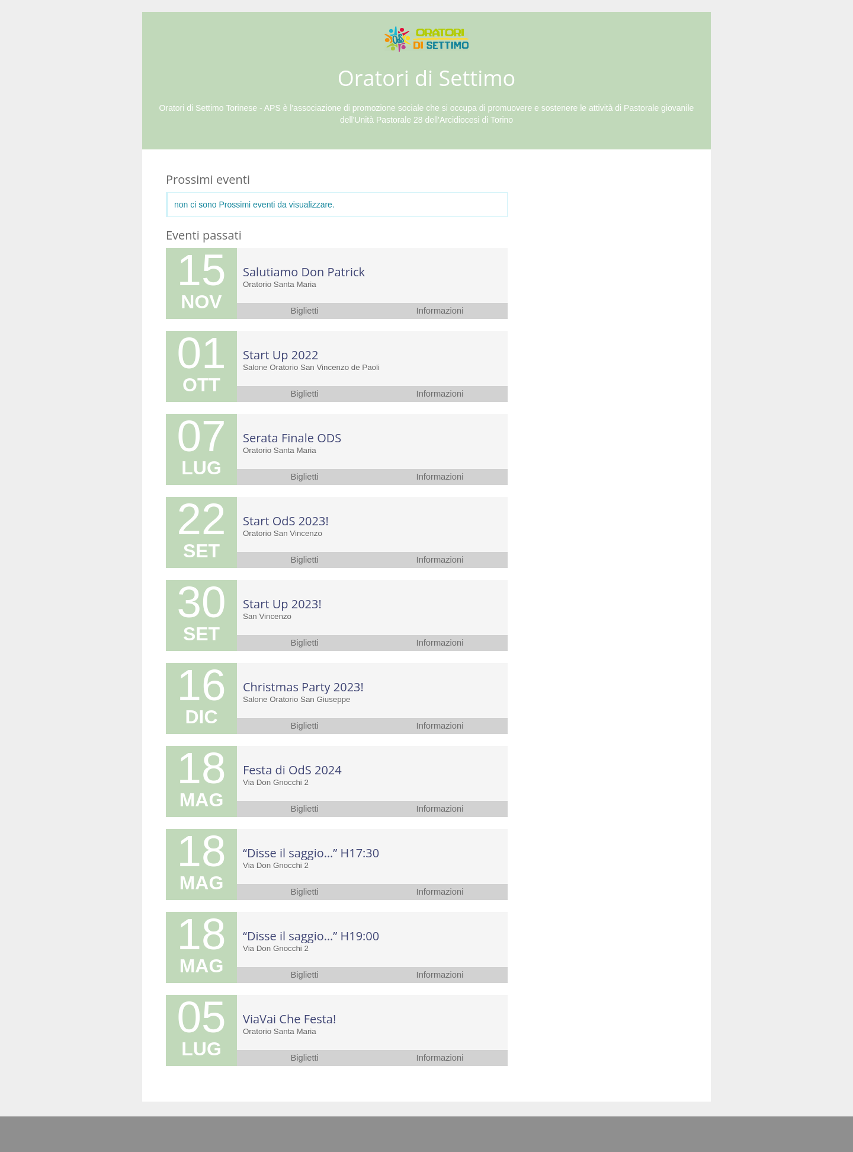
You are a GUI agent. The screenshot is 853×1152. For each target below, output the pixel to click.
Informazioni (440, 310)
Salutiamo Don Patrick (304, 272)
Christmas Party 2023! (303, 687)
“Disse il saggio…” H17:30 (311, 853)
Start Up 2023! (282, 604)
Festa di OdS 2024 (292, 770)
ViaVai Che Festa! (289, 1019)
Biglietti (305, 310)
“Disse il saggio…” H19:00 (311, 936)
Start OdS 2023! (286, 521)
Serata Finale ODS (292, 438)
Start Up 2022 (280, 355)
